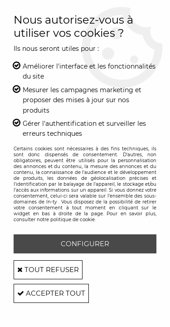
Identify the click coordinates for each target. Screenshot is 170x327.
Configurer (85, 243)
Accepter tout (51, 293)
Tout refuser (48, 269)
